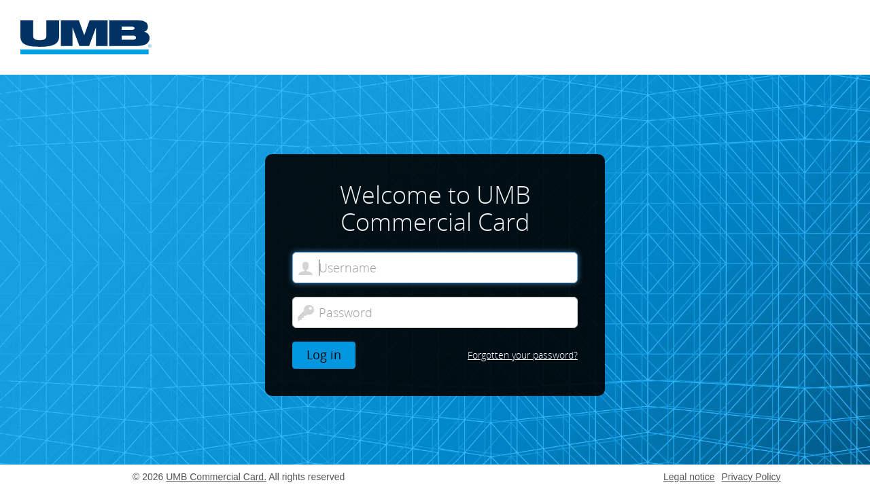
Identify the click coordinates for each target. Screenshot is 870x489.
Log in (324, 354)
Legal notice (689, 476)
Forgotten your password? (523, 354)
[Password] (435, 312)
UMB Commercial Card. (216, 476)
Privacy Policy (750, 476)
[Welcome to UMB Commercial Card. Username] (435, 267)
